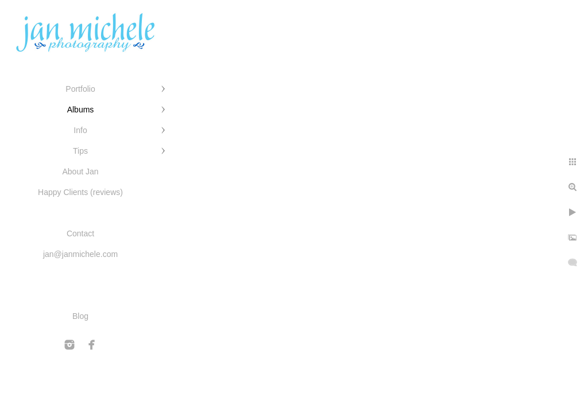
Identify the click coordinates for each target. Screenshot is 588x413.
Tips (80, 150)
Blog (80, 316)
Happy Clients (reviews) (80, 192)
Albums (80, 109)
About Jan (80, 171)
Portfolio (80, 88)
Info (80, 130)
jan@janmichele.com (80, 254)
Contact (80, 233)
